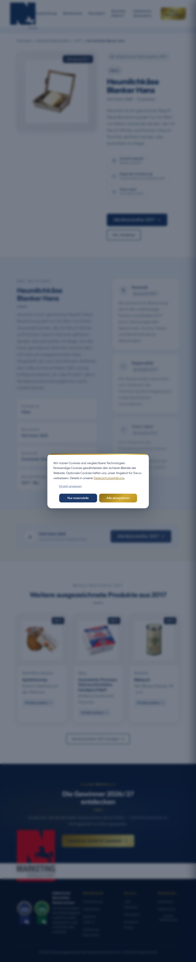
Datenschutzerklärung (109, 478)
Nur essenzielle (78, 498)
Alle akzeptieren (118, 498)
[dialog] (98, 481)
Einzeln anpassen (70, 486)
